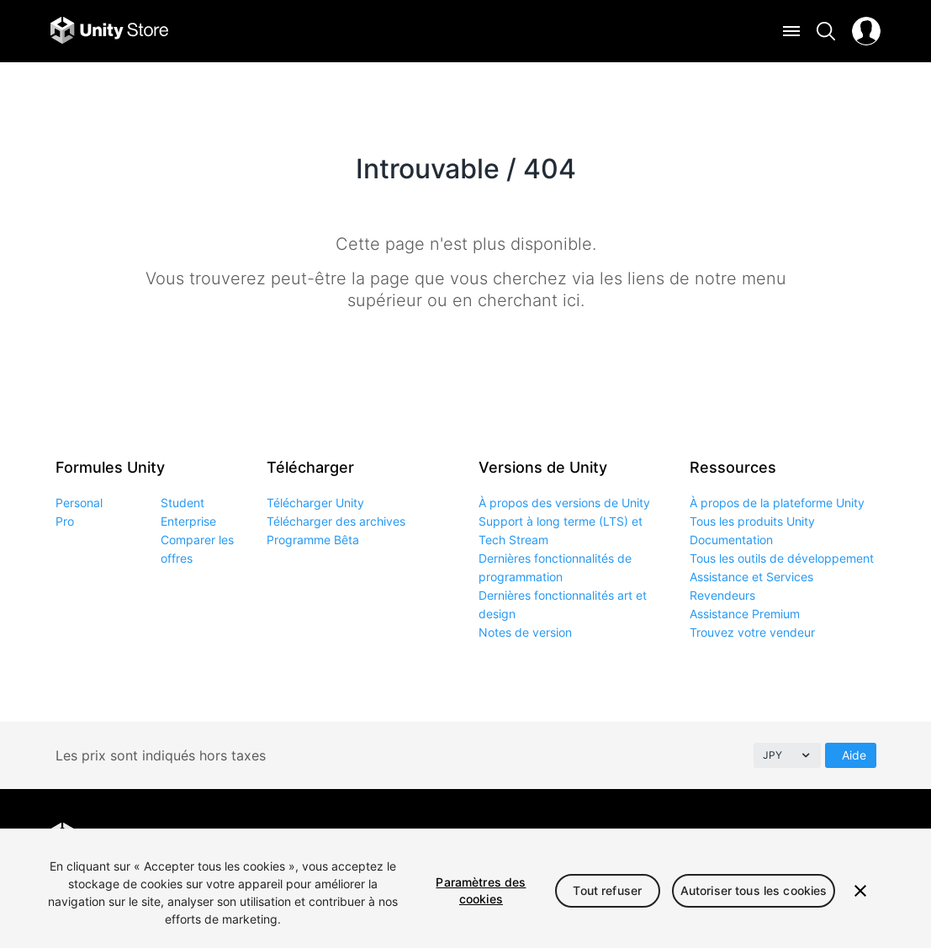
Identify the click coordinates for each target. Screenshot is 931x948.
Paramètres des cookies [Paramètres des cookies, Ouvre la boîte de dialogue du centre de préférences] (481, 890)
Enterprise (188, 521)
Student (182, 502)
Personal (79, 502)
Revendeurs (722, 595)
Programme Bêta (313, 539)
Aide (854, 755)
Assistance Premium (745, 613)
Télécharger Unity (315, 502)
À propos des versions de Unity (564, 502)
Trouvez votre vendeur (752, 632)
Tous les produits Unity (752, 521)
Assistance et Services (751, 576)
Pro (65, 521)
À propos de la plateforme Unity (777, 502)
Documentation (731, 539)
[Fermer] (860, 890)
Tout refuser (607, 890)
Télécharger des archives (336, 521)
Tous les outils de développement (782, 558)
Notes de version (525, 632)
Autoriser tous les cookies (754, 890)
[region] (465, 888)
